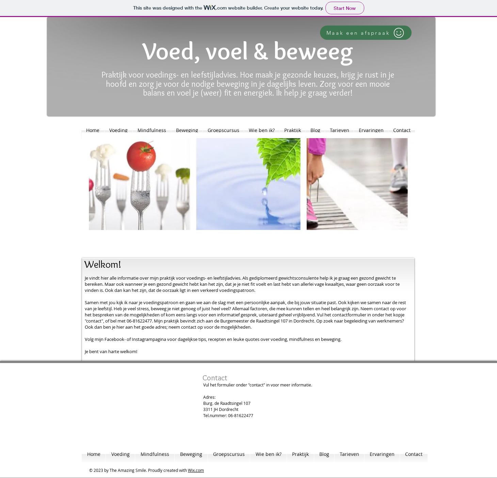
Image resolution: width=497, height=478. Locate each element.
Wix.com (196, 470)
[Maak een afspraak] (366, 33)
